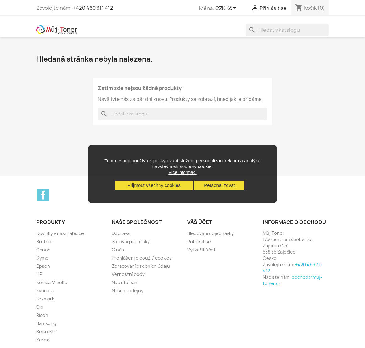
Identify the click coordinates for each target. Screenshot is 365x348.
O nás (118, 250)
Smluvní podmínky (131, 241)
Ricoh (42, 315)
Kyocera (45, 291)
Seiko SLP (46, 331)
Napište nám (125, 282)
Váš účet (199, 222)
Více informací (182, 172)
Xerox (42, 340)
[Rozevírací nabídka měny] (227, 8)
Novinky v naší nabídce (60, 233)
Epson (43, 266)
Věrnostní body (128, 274)
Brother (44, 241)
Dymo (42, 258)
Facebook (43, 195)
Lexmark (45, 299)
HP (39, 274)
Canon (43, 250)
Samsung (46, 323)
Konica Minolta (51, 282)
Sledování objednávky (210, 233)
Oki (39, 307)
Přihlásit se (199, 241)
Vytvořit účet (201, 250)
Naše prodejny (127, 291)
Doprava (121, 233)
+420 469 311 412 (93, 7)
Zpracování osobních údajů (141, 266)
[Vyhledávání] (287, 30)
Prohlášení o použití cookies (142, 258)
